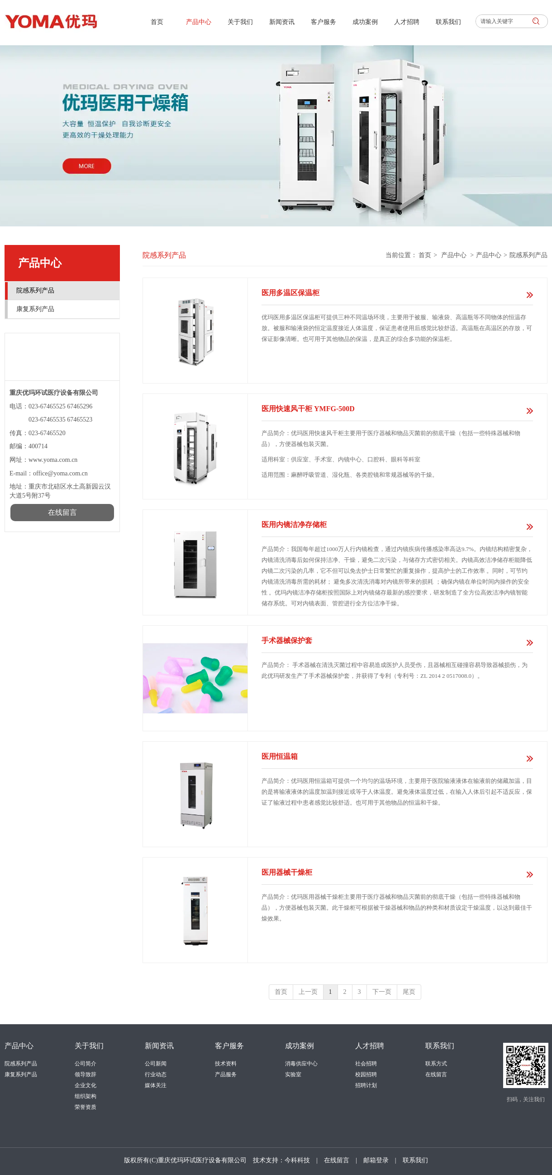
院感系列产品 (528, 255)
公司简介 (85, 1063)
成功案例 (299, 1046)
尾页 (409, 991)
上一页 (308, 991)
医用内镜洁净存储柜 (294, 524)
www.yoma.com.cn (53, 459)
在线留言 (436, 1074)
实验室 (293, 1074)
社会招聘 (366, 1063)
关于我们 (89, 1046)
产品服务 (226, 1074)
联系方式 (436, 1063)
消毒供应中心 (301, 1063)
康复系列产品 (21, 1074)
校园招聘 (366, 1074)
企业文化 (85, 1085)
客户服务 (229, 1046)
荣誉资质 (85, 1107)
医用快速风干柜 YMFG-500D (308, 408)
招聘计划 (366, 1085)
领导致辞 (85, 1074)
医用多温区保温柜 (290, 293)
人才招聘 (369, 1046)
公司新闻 (156, 1063)
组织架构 (85, 1096)
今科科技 (297, 1160)
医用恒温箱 (280, 756)
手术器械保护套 (287, 640)
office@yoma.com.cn (61, 473)
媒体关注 (156, 1085)
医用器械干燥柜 (287, 872)
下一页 (381, 991)
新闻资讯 (159, 1046)
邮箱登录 (376, 1160)
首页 (425, 255)
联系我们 (439, 1046)
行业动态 (156, 1074)
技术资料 (226, 1063)
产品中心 (453, 255)
